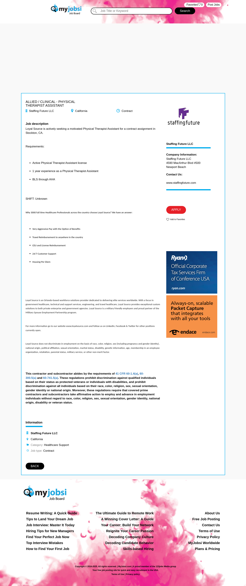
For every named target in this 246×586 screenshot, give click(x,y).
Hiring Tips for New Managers (50, 531)
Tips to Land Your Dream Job (49, 519)
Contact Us (211, 525)
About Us (212, 513)
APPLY (176, 209)
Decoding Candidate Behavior (129, 543)
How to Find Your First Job (47, 549)
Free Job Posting (206, 519)
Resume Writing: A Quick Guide (51, 513)
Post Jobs (214, 4)
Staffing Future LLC (179, 144)
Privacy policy (133, 574)
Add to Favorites (177, 219)
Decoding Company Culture (131, 537)
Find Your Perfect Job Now (47, 537)
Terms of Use (209, 531)
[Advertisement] (123, 47)
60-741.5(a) (50, 378)
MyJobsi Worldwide (204, 543)
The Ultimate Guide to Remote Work (125, 513)
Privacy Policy (208, 537)
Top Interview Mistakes (44, 543)
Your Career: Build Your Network (127, 525)
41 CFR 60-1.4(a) (126, 373)
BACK (35, 466)
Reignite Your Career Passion (130, 531)
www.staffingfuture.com (181, 182)
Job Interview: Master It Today (50, 525)
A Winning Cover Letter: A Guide (127, 519)
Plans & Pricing (207, 549)
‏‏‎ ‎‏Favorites (194, 5)
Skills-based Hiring (138, 549)
